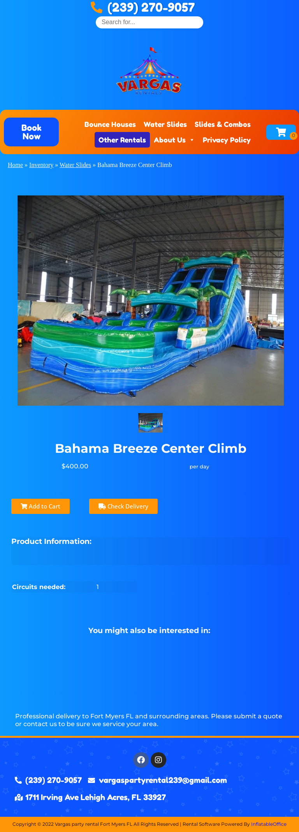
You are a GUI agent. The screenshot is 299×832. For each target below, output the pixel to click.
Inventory (41, 165)
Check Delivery (123, 506)
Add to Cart (40, 506)
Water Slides (165, 124)
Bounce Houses (110, 124)
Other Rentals (122, 139)
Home (15, 165)
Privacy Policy (227, 139)
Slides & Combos (223, 124)
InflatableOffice (269, 824)
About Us (174, 139)
